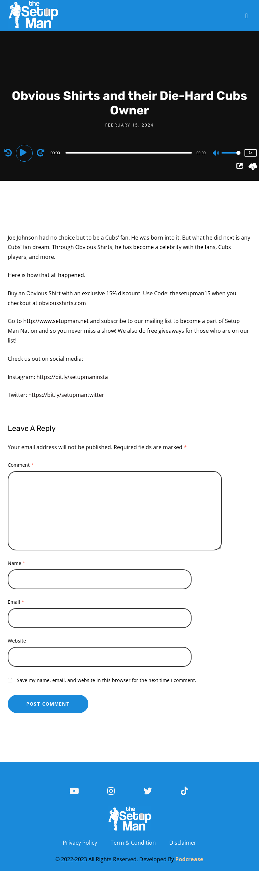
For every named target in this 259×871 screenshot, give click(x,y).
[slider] (128, 153)
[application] (129, 152)
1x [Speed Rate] (250, 153)
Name (16, 563)
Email (16, 602)
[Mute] (216, 153)
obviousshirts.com (62, 303)
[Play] (25, 152)
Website (17, 640)
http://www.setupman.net (56, 321)
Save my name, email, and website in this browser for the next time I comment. (106, 680)
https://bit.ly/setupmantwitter (66, 395)
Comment (21, 465)
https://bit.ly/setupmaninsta (72, 377)
